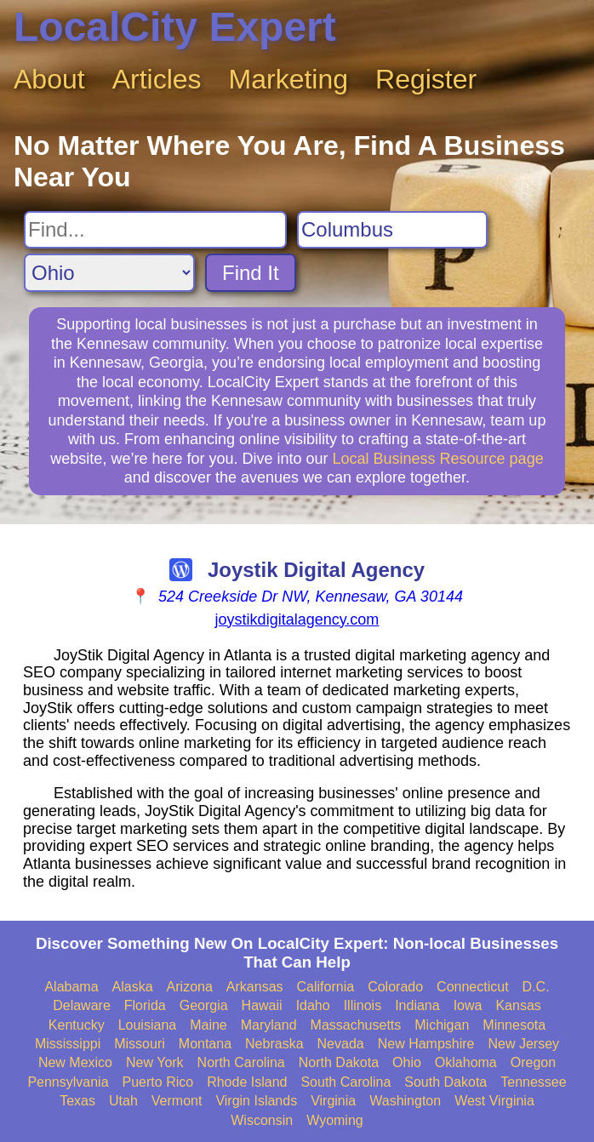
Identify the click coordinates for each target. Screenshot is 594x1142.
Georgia (204, 1005)
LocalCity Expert (175, 26)
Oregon (533, 1062)
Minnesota (514, 1025)
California (326, 986)
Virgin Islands (256, 1100)
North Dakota (339, 1062)
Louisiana (147, 1025)
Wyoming (334, 1120)
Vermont (177, 1100)
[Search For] (155, 229)
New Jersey (524, 1043)
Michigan (441, 1025)
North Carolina (241, 1062)
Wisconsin (262, 1120)
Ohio (406, 1062)
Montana (205, 1043)
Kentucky (77, 1025)
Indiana (417, 1005)
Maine (208, 1025)
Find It (250, 272)
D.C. (536, 986)
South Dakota (445, 1082)
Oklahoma (466, 1062)
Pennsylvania (67, 1082)
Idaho (313, 1005)
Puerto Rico (158, 1082)
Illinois (362, 1005)
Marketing (289, 79)
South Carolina (345, 1082)
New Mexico (75, 1062)
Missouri (139, 1043)
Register (426, 79)
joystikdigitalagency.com (297, 619)
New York (155, 1062)
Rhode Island (247, 1082)
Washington (405, 1100)
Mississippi (67, 1043)
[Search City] (392, 229)
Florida (145, 1005)
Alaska (132, 986)
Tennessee (533, 1082)
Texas (77, 1100)
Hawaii (262, 1005)
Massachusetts (356, 1025)
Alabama (71, 986)
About (49, 79)
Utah (123, 1100)
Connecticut (473, 986)
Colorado (395, 986)
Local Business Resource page (438, 458)
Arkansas (254, 986)
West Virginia (494, 1100)
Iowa (468, 1005)
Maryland (269, 1025)
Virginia (333, 1100)
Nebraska (274, 1043)
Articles (157, 79)
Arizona (190, 986)
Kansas (517, 1005)
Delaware (82, 1005)
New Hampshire (426, 1043)
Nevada (340, 1043)
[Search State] (109, 273)
